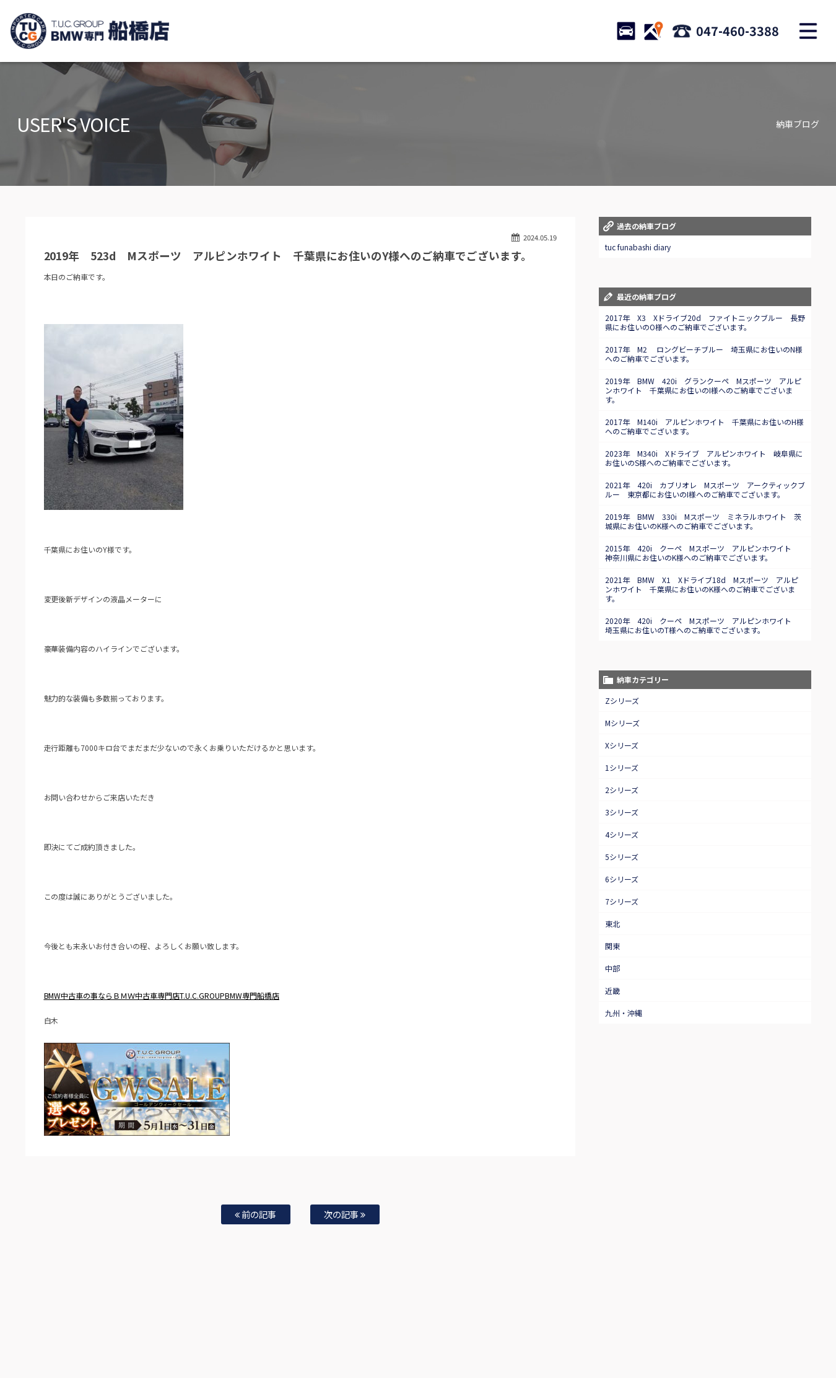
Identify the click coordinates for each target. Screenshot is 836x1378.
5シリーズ (621, 856)
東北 (612, 923)
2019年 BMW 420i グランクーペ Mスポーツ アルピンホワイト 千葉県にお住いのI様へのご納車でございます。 (703, 390)
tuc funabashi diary (638, 247)
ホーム (92, 1329)
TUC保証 (186, 1329)
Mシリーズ (622, 723)
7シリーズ (621, 901)
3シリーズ (621, 812)
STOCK (626, 31)
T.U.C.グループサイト (418, 1341)
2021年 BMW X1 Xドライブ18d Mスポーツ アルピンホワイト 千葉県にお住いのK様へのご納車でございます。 (701, 588)
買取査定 (302, 1329)
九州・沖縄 (623, 1012)
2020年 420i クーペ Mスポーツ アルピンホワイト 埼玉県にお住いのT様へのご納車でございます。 (702, 625)
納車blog (740, 1329)
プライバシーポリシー (632, 1329)
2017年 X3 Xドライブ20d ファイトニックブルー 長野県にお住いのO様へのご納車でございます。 (705, 322)
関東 (612, 946)
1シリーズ (621, 767)
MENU (808, 31)
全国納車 (263, 1329)
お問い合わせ (432, 1329)
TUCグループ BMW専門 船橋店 (89, 31)
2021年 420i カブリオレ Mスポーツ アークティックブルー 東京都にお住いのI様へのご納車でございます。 (705, 489)
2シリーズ (621, 789)
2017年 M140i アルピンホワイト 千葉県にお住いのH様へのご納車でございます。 (704, 426)
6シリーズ (621, 879)
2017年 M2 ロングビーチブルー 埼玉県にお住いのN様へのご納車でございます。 (704, 354)
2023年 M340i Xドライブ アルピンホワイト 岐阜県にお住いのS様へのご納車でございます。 (704, 458)
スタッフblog (695, 1329)
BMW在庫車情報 (138, 1329)
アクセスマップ (525, 1329)
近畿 (612, 990)
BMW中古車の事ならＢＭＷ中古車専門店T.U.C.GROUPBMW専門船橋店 (162, 995)
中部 (612, 968)
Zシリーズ (622, 700)
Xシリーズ (621, 745)
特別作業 (387, 1329)
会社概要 (574, 1329)
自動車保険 (344, 1329)
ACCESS (653, 31)
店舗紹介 (477, 1329)
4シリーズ (621, 834)
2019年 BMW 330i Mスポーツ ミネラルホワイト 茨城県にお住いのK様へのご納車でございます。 (703, 521)
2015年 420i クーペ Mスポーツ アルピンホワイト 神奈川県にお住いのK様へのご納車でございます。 (702, 553)
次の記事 (344, 1214)
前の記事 (255, 1214)
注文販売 (224, 1329)
